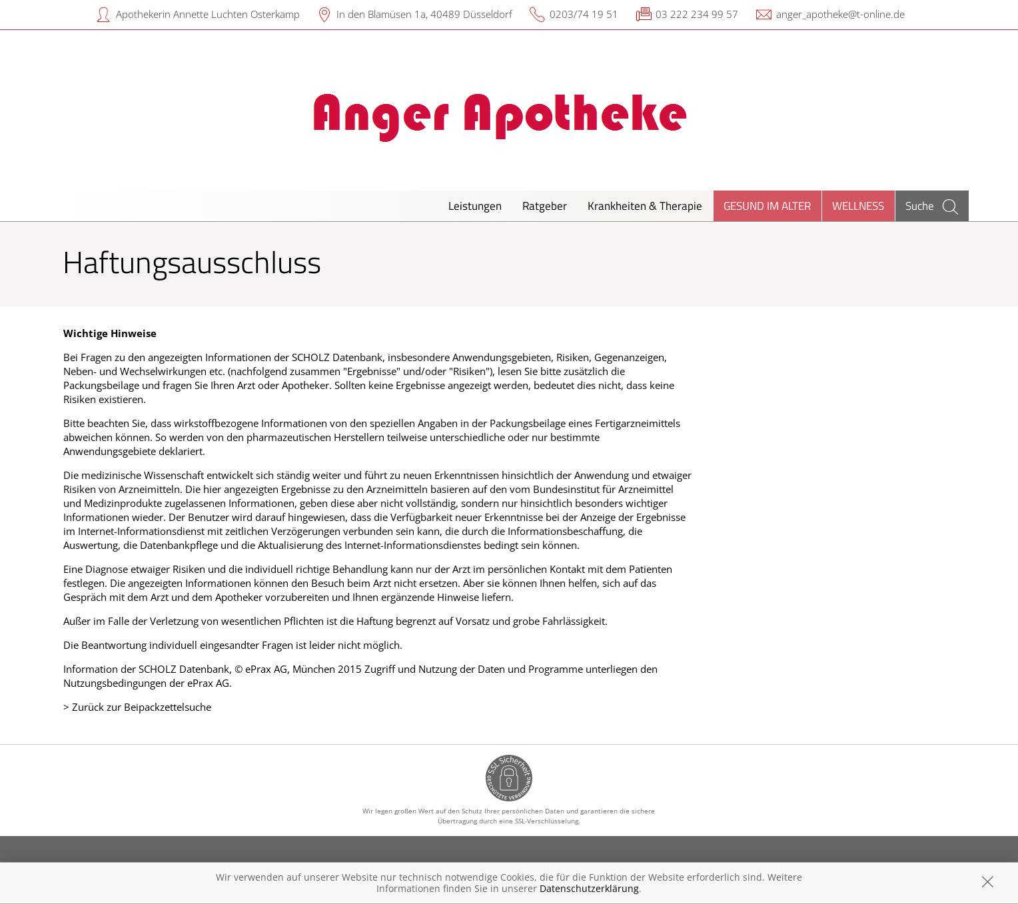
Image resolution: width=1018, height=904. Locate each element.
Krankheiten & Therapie (645, 206)
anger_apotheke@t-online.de (840, 14)
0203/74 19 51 (584, 14)
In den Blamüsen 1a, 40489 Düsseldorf (424, 14)
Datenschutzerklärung (589, 888)
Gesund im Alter (767, 206)
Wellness (858, 206)
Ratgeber (544, 206)
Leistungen (475, 206)
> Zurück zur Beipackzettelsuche (137, 706)
